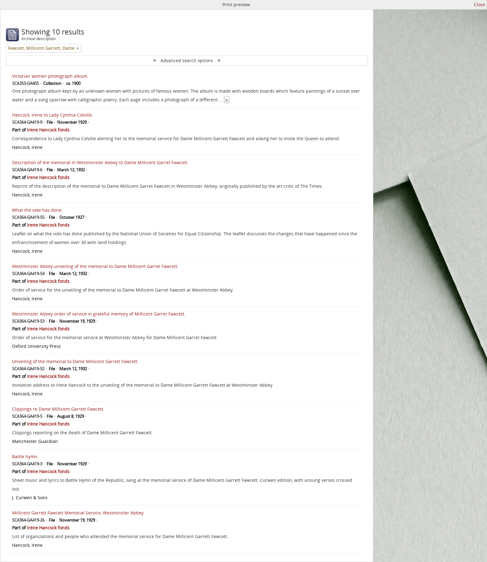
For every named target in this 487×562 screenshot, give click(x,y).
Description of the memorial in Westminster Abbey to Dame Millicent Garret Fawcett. (100, 162)
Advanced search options (186, 60)
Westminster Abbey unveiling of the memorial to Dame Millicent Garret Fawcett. (95, 266)
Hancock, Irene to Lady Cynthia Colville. (52, 115)
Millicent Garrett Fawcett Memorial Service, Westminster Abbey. (78, 513)
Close (479, 4)
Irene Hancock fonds (48, 130)
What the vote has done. (37, 210)
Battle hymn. (25, 456)
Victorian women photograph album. (50, 76)
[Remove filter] (77, 48)
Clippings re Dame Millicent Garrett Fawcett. (58, 409)
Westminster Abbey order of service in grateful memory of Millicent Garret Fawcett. (98, 314)
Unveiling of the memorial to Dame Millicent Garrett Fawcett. (75, 361)
